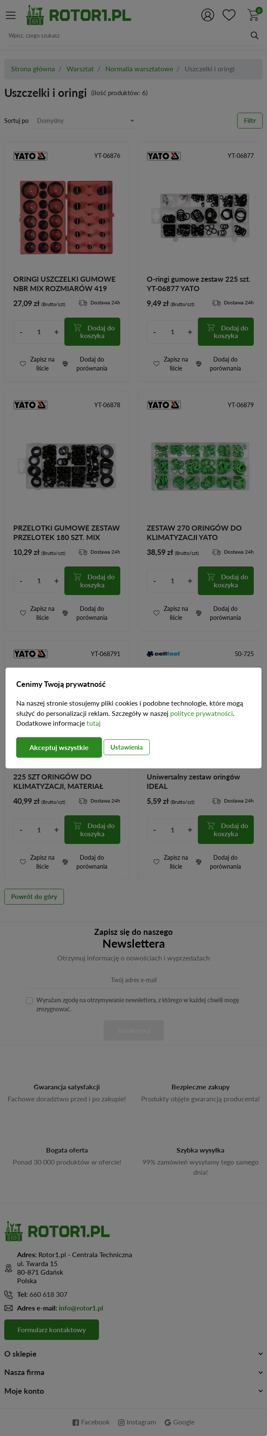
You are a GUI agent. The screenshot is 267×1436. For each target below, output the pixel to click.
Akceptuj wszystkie (59, 747)
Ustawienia (126, 747)
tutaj (94, 723)
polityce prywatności (201, 713)
